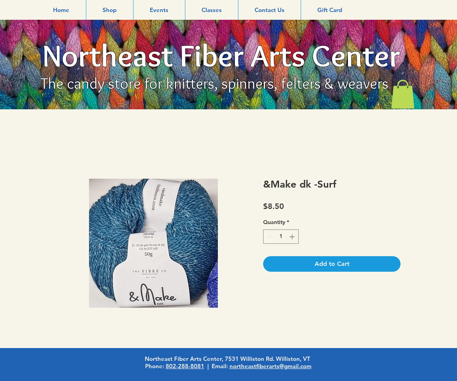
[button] (109, 10)
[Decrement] (269, 236)
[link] (403, 94)
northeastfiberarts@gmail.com (270, 366)
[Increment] (293, 236)
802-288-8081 (185, 366)
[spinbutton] (281, 236)
